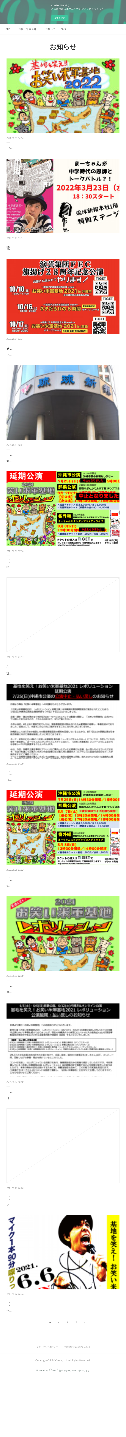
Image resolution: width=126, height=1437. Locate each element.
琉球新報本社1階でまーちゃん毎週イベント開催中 (46, 248)
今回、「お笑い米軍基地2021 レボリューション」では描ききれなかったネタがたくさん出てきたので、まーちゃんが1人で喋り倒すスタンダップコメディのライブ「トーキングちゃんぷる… (62, 1367)
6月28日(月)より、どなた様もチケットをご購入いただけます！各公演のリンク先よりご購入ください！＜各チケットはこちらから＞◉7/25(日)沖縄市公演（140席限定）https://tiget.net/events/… (63, 918)
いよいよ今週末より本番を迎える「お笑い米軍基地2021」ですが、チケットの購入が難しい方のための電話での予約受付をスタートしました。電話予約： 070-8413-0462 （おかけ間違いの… (63, 357)
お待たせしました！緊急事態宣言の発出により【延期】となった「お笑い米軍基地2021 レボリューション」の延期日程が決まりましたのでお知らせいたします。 (62, 1028)
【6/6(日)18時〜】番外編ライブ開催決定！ (40, 1358)
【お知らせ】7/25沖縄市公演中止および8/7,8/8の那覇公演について (59, 798)
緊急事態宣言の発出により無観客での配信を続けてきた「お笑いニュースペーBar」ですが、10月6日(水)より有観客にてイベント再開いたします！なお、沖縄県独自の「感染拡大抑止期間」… (63, 468)
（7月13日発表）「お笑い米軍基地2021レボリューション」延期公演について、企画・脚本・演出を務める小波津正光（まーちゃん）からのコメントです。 (62, 807)
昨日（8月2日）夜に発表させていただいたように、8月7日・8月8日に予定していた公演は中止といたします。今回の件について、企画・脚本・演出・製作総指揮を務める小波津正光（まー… (63, 585)
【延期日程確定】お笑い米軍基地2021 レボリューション (51, 1019)
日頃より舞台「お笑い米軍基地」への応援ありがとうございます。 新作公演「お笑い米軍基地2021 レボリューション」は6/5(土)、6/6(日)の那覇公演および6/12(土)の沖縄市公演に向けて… (62, 1146)
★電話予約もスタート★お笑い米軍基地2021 (42, 348)
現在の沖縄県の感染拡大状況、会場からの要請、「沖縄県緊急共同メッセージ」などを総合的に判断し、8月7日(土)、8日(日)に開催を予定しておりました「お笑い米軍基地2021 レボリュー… (63, 696)
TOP (7, 29)
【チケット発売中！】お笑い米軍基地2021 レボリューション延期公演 (61, 909)
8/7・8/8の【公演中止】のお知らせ (34, 687)
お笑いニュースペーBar (58, 29)
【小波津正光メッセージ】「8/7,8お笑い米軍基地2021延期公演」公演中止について (63, 573)
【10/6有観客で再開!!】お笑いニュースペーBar (43, 459)
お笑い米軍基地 (27, 29)
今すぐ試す (59, 18)
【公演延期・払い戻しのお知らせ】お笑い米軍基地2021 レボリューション (61, 1134)
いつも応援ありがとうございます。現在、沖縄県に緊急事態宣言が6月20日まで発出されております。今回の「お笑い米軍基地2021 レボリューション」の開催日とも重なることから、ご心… (62, 1256)
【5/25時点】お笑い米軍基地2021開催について (43, 1248)
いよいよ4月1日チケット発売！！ (33, 148)
